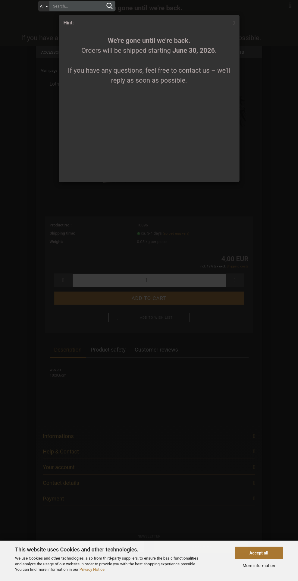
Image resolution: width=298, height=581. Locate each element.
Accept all (258, 553)
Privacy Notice (92, 569)
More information (259, 565)
